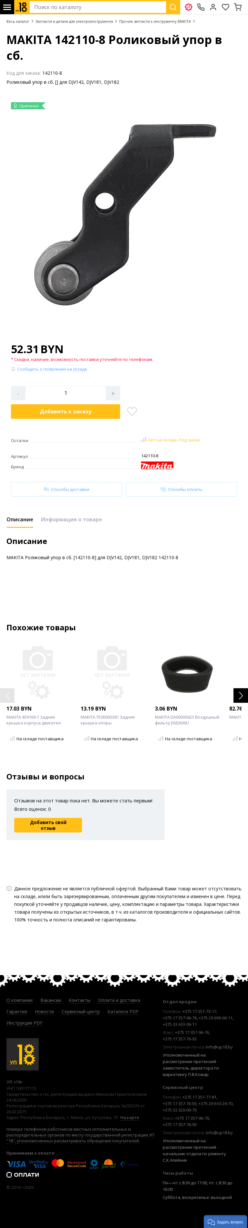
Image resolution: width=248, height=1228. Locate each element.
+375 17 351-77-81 (199, 1097)
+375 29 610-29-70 (215, 1103)
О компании (19, 1000)
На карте (129, 1117)
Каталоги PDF (123, 1011)
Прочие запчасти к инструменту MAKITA (155, 21)
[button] (240, 695)
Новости (44, 1011)
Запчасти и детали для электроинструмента (74, 21)
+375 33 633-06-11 (180, 1024)
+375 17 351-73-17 (199, 1011)
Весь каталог (17, 21)
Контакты (79, 1000)
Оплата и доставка (119, 1000)
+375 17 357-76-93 (180, 1039)
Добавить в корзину (65, 411)
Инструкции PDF (24, 1023)
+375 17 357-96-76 (180, 1018)
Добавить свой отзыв (48, 825)
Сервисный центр (81, 1011)
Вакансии (50, 1000)
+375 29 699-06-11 (215, 1018)
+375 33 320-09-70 (180, 1110)
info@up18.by (219, 1047)
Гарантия (16, 1011)
